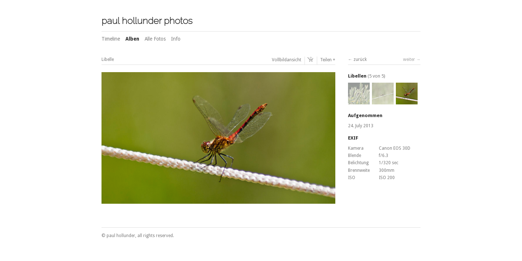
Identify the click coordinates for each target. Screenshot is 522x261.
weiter (409, 59)
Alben (132, 39)
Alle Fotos (155, 39)
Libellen (357, 76)
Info (176, 39)
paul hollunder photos (147, 20)
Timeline (111, 39)
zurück (360, 59)
